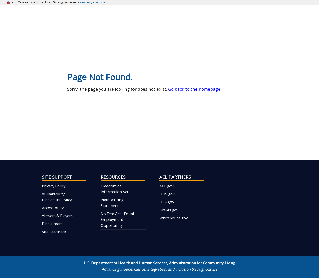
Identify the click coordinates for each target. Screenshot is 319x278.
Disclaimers (52, 223)
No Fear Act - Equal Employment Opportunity (117, 219)
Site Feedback (54, 231)
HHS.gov (166, 194)
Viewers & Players (57, 215)
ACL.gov (166, 185)
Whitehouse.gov (173, 217)
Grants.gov (168, 209)
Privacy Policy (53, 185)
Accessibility (53, 207)
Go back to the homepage (194, 89)
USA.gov (166, 201)
